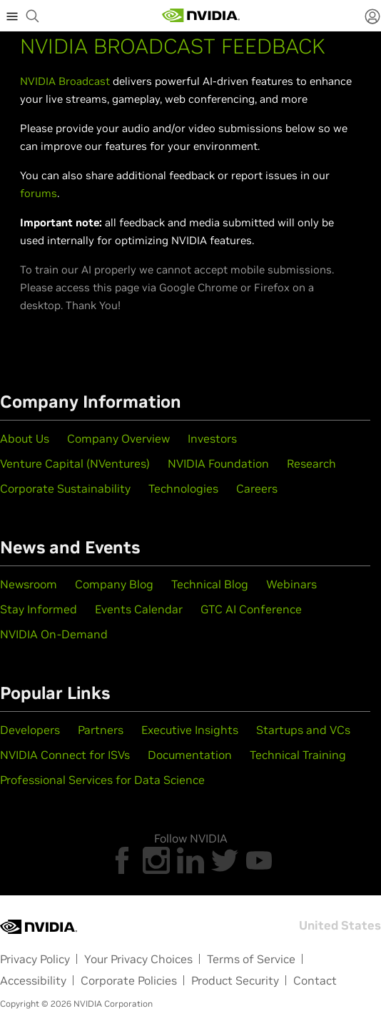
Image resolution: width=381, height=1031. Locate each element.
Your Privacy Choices (138, 959)
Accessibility (33, 980)
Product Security (235, 980)
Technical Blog (209, 584)
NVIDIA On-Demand (54, 634)
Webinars (291, 584)
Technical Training (298, 755)
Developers (30, 730)
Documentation (190, 755)
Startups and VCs (303, 730)
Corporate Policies (129, 980)
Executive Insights (189, 730)
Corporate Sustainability (65, 488)
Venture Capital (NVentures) (75, 463)
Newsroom (28, 584)
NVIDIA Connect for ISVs (65, 755)
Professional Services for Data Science (102, 780)
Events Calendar (139, 609)
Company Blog (114, 584)
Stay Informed (38, 609)
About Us (24, 438)
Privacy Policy (35, 959)
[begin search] (32, 15)
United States (340, 925)
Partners (100, 730)
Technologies (183, 488)
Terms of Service (251, 959)
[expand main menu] (12, 15)
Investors (212, 438)
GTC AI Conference (251, 609)
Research (311, 463)
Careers (257, 488)
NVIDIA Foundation (218, 463)
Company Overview (118, 438)
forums (38, 193)
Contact (315, 980)
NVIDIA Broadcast (65, 81)
